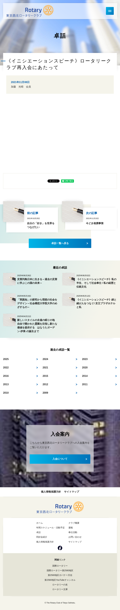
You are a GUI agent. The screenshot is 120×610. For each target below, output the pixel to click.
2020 (85, 367)
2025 (6, 359)
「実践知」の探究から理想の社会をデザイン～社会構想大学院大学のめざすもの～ (37, 303)
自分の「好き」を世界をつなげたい (41, 225)
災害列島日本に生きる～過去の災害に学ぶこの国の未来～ (37, 281)
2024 (45, 359)
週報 (70, 527)
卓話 (38, 532)
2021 (45, 367)
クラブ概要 (73, 523)
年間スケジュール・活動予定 (50, 527)
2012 (45, 384)
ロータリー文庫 (60, 589)
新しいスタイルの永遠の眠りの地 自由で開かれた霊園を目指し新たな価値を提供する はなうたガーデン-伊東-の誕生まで (37, 326)
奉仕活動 (72, 532)
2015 (45, 376)
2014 (85, 376)
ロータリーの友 (60, 584)
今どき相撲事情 (94, 223)
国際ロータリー (60, 566)
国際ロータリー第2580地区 (60, 570)
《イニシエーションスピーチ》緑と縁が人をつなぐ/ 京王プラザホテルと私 (96, 303)
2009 (45, 392)
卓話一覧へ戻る (60, 243)
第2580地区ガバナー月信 (60, 575)
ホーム (39, 523)
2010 (6, 392)
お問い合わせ (75, 537)
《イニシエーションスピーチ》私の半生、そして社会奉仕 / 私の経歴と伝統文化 (96, 283)
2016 (6, 376)
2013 (6, 384)
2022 (6, 367)
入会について (60, 459)
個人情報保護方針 (51, 491)
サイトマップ (71, 491)
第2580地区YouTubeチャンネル (60, 580)
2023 (85, 359)
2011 (85, 384)
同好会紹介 (41, 537)
